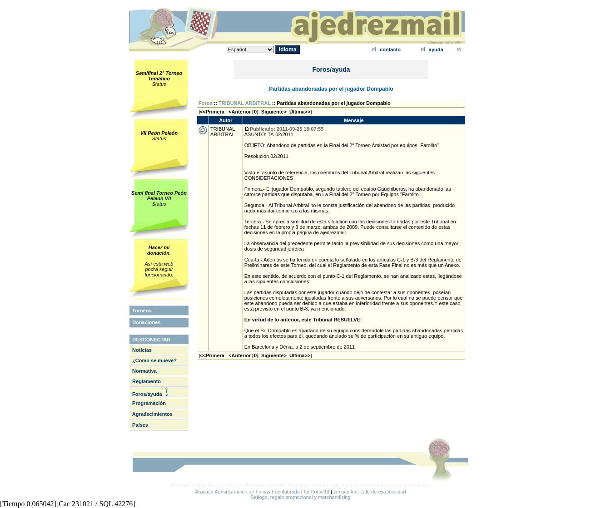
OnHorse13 (316, 491)
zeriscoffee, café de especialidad (369, 491)
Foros (206, 103)
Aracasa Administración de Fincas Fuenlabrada (247, 491)
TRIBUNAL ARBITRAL (245, 103)
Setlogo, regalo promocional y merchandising (300, 497)
